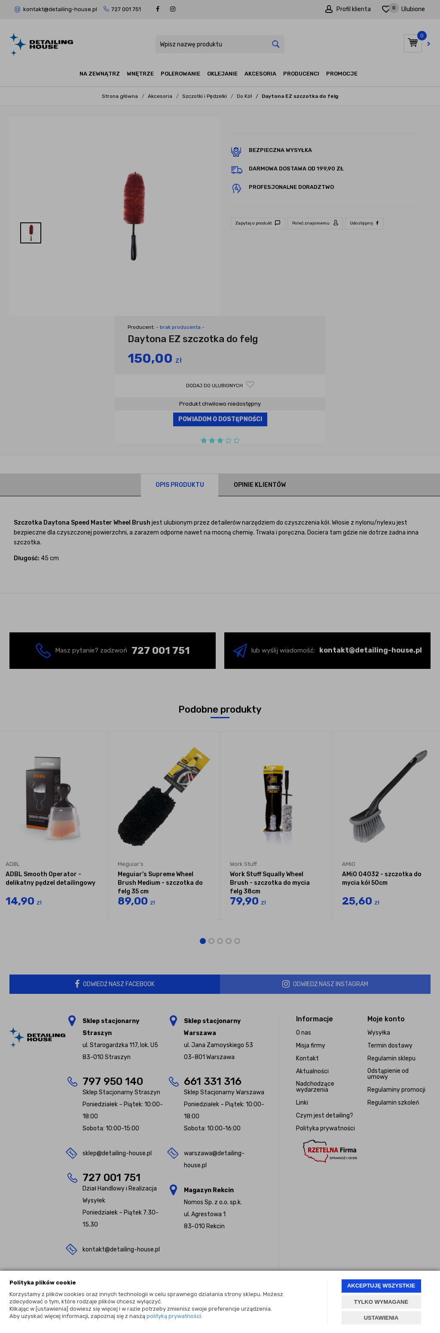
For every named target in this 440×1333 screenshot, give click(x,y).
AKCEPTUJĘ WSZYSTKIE (381, 1285)
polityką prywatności (174, 1316)
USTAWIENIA (381, 1318)
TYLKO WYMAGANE (381, 1302)
